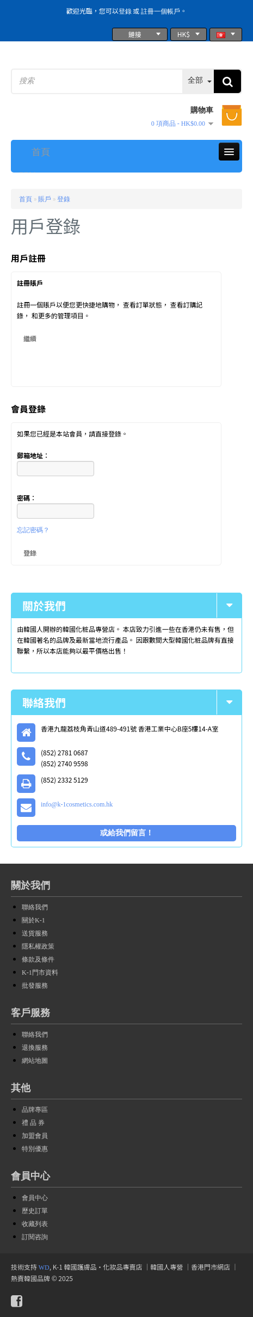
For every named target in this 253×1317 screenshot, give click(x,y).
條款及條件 (38, 959)
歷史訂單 (35, 1211)
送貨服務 (35, 933)
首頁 (25, 199)
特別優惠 (35, 1149)
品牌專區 (35, 1109)
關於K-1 (33, 920)
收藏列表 (35, 1224)
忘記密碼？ (33, 530)
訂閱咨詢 (35, 1237)
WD (44, 1267)
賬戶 (44, 199)
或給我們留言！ (126, 833)
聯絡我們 (35, 907)
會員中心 (35, 1198)
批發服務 (35, 985)
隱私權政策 (38, 946)
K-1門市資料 (40, 972)
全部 (195, 80)
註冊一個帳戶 (160, 11)
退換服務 (35, 1047)
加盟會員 (35, 1136)
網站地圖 (35, 1060)
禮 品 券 (33, 1123)
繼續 (29, 338)
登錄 (125, 11)
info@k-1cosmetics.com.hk (77, 804)
